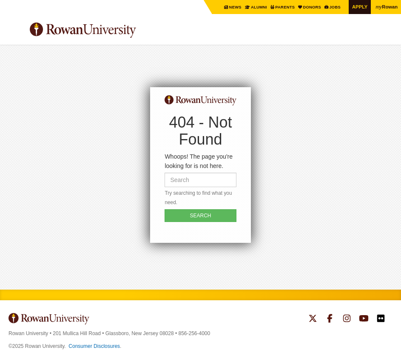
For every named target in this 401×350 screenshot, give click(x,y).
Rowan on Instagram (346, 319)
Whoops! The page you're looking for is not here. (199, 161)
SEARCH (200, 216)
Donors (309, 7)
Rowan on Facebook (329, 319)
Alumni (253, 7)
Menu (15, 31)
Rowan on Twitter (312, 319)
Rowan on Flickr (380, 319)
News (229, 7)
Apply (358, 6)
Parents (280, 7)
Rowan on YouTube (363, 319)
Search (386, 33)
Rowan (386, 6)
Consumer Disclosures (94, 346)
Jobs (333, 7)
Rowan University (104, 30)
